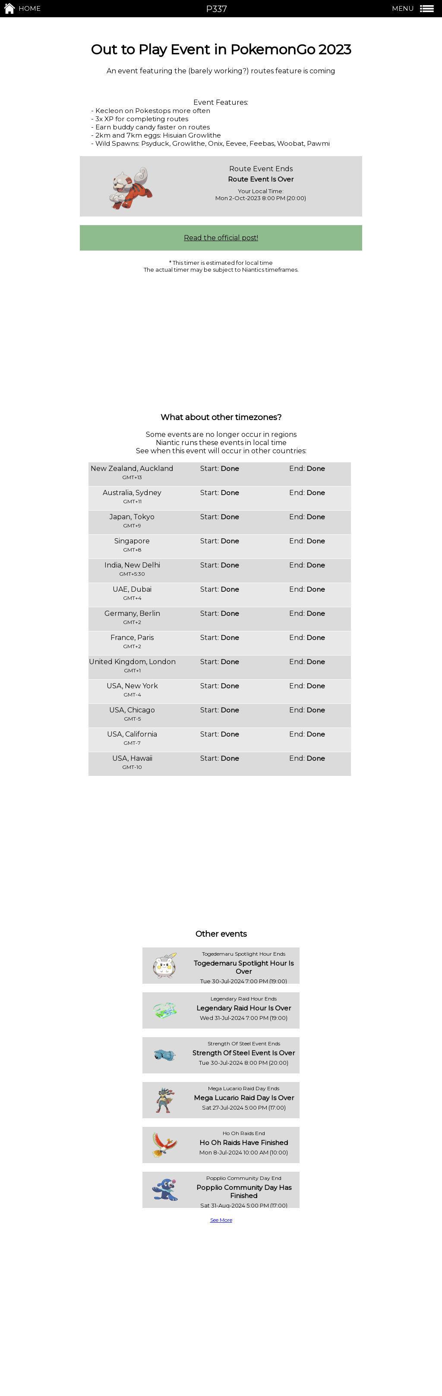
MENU (414, 8)
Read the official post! (221, 238)
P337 (216, 9)
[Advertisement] (221, 342)
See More (221, 1220)
